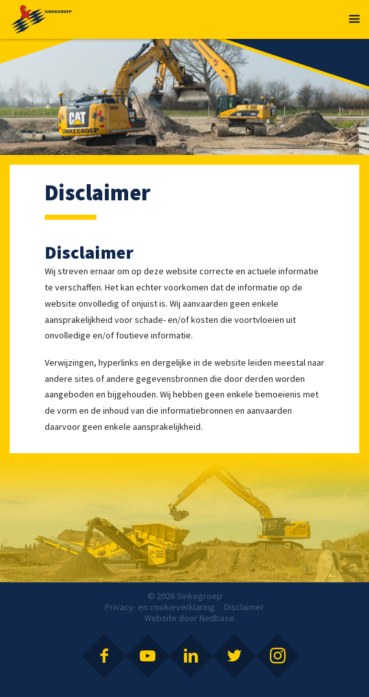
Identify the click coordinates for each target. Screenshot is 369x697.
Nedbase (216, 618)
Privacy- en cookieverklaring (160, 607)
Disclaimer (244, 607)
